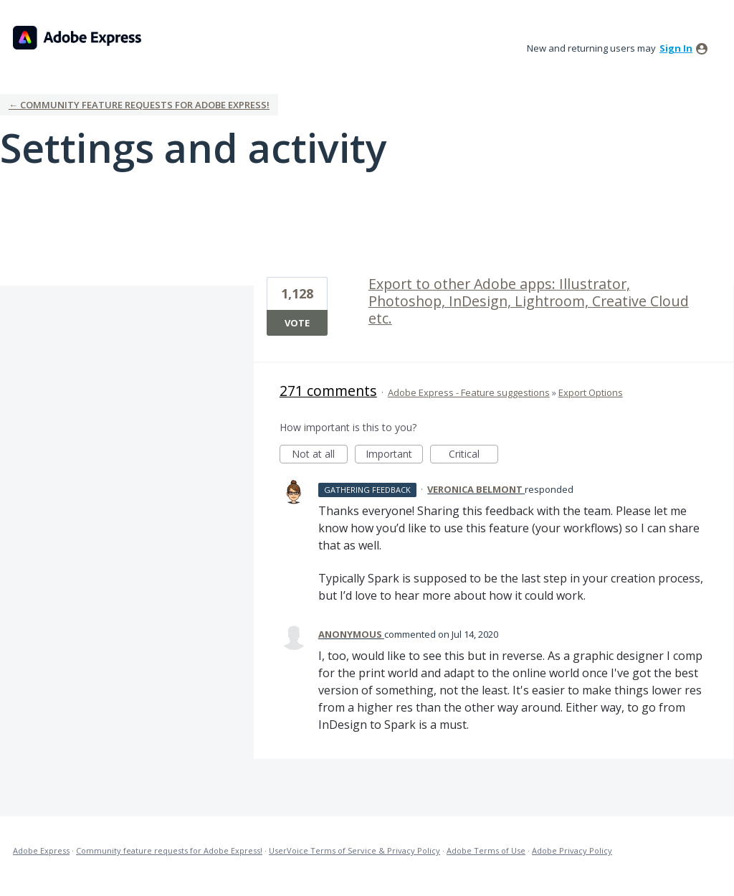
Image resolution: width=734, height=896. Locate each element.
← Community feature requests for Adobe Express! (139, 104)
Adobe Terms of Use (486, 850)
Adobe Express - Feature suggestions (469, 392)
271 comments (328, 390)
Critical (473, 455)
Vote (297, 322)
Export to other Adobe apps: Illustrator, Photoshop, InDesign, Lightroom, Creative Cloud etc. (528, 301)
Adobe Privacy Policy (572, 850)
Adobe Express (41, 850)
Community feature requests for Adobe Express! (169, 850)
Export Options (590, 392)
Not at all (320, 455)
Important (394, 455)
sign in (675, 48)
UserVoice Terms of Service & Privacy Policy (354, 850)
